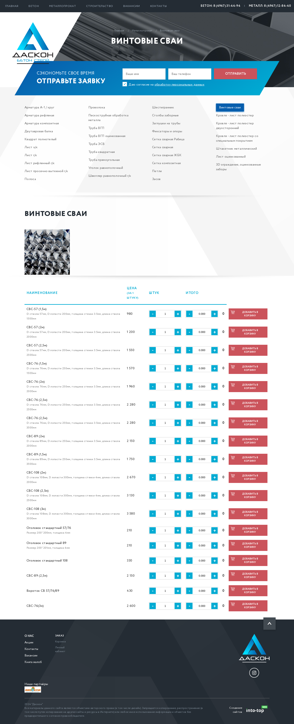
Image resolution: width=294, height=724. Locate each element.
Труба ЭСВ (96, 144)
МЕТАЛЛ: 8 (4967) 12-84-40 (270, 6)
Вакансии (131, 6)
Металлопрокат (62, 6)
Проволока (96, 107)
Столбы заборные (165, 115)
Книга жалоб (33, 662)
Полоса (30, 179)
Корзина (60, 642)
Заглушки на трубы (166, 123)
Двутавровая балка (38, 131)
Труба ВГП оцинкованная (107, 136)
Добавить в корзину (250, 313)
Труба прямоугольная (104, 160)
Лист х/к (31, 147)
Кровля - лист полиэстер (235, 115)
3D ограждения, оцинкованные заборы (238, 167)
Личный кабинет (60, 649)
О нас (29, 636)
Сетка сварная (162, 147)
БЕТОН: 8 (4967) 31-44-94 (220, 6)
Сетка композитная (166, 163)
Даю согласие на (166, 84)
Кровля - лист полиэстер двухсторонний (235, 125)
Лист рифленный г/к (39, 163)
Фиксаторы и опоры (167, 131)
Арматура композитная (41, 123)
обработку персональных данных (179, 84)
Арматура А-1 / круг (39, 107)
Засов (156, 179)
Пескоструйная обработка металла (108, 117)
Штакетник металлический (236, 148)
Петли (157, 171)
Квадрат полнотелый (40, 139)
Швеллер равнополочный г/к (109, 175)
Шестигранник (163, 107)
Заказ (59, 636)
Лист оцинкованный (231, 156)
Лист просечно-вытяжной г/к (46, 171)
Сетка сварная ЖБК (167, 155)
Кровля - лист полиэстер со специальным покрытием (237, 138)
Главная (11, 6)
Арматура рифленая (39, 115)
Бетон (33, 6)
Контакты (158, 6)
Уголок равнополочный (105, 168)
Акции (28, 642)
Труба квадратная (101, 152)
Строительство (99, 6)
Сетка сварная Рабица (168, 139)
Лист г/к (30, 155)
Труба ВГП (96, 128)
